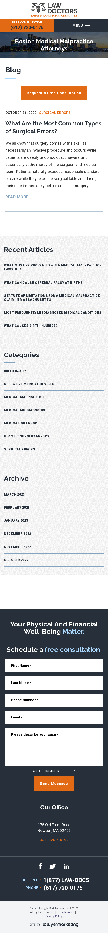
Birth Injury (15, 371)
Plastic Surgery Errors (26, 436)
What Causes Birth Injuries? (31, 326)
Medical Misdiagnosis (24, 410)
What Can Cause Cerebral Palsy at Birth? (43, 282)
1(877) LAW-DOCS (66, 880)
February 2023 (17, 507)
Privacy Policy (54, 916)
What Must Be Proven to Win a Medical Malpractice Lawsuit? (53, 267)
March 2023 (14, 494)
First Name (21, 665)
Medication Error (20, 423)
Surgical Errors (55, 113)
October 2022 (16, 560)
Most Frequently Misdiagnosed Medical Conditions (53, 312)
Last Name (21, 683)
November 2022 (17, 547)
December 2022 (17, 533)
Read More (16, 197)
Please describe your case (34, 734)
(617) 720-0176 (27, 27)
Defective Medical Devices (29, 384)
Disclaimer (65, 912)
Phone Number (24, 700)
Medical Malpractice (24, 397)
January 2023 (16, 520)
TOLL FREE (28, 880)
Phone (32, 888)
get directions (54, 840)
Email (16, 717)
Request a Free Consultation (54, 93)
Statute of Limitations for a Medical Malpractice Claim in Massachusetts (52, 297)
